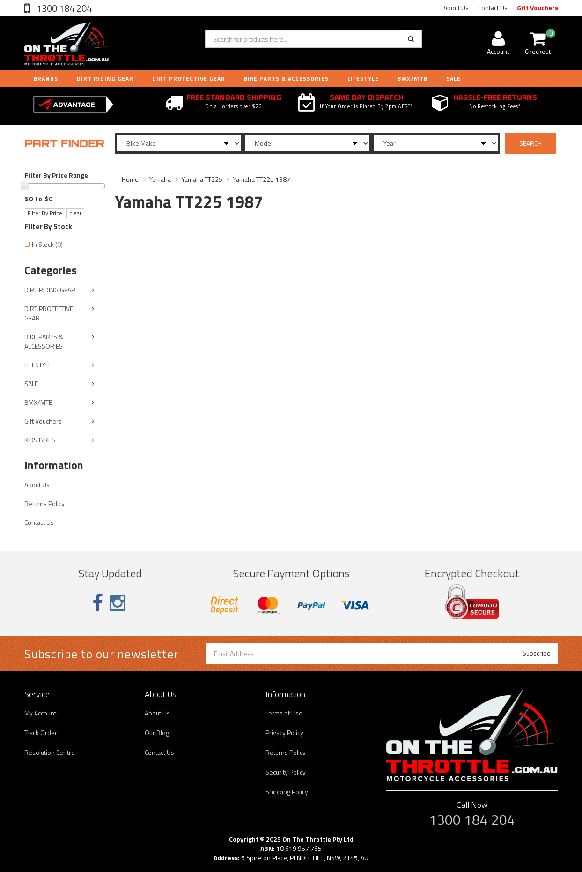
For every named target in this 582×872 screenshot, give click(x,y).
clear (75, 213)
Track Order (40, 733)
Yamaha (160, 179)
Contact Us (493, 8)
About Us (456, 8)
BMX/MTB (412, 78)
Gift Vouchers (537, 8)
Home (130, 179)
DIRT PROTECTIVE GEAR (188, 78)
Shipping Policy (286, 792)
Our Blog (157, 733)
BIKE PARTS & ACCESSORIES (286, 78)
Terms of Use (283, 713)
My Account (40, 713)
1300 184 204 (63, 8)
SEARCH (530, 143)
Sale (453, 78)
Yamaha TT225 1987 (261, 179)
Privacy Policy (284, 733)
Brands (46, 78)
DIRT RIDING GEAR (105, 78)
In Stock (47, 244)
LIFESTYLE (363, 78)
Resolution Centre (49, 752)
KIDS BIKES (39, 440)
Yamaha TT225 (202, 179)
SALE (31, 383)
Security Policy (285, 772)
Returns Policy (44, 503)
